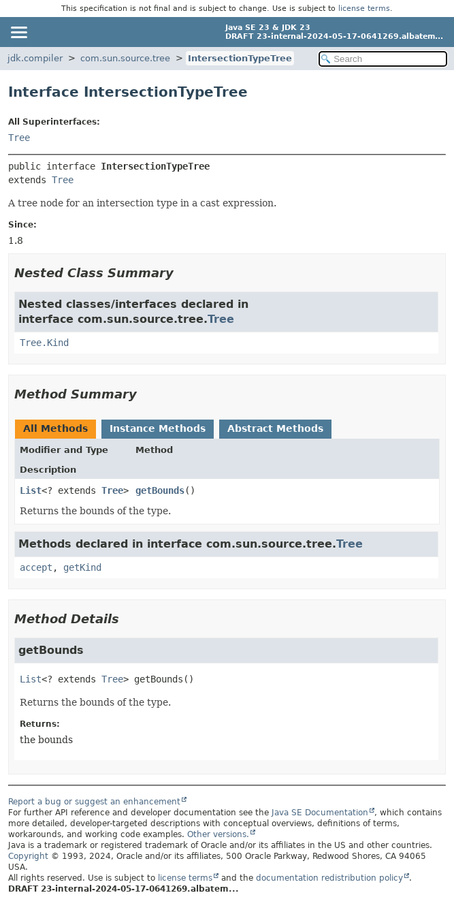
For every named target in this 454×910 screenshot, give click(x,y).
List (31, 490)
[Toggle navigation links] (18, 32)
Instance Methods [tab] (158, 428)
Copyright (28, 856)
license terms (364, 8)
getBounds (159, 490)
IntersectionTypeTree (240, 58)
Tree (19, 137)
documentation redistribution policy (329, 878)
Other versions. (218, 834)
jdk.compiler (35, 58)
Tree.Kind (44, 342)
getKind (82, 567)
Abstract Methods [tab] (275, 428)
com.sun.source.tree (125, 58)
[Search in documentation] (383, 59)
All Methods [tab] (55, 428)
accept (36, 567)
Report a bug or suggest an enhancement (94, 801)
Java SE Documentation (320, 812)
